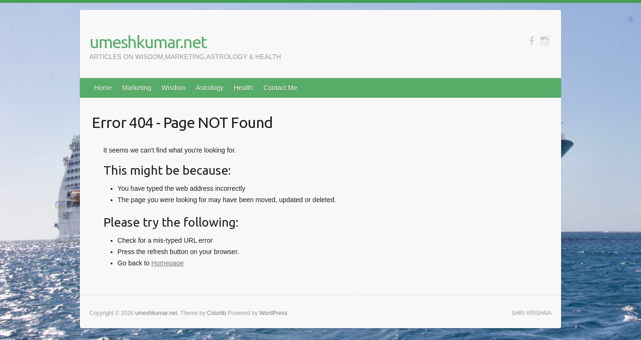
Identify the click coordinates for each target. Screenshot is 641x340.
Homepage (167, 263)
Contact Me (280, 88)
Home (103, 88)
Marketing (136, 88)
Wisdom (174, 88)
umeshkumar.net (148, 41)
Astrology (209, 88)
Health (243, 88)
